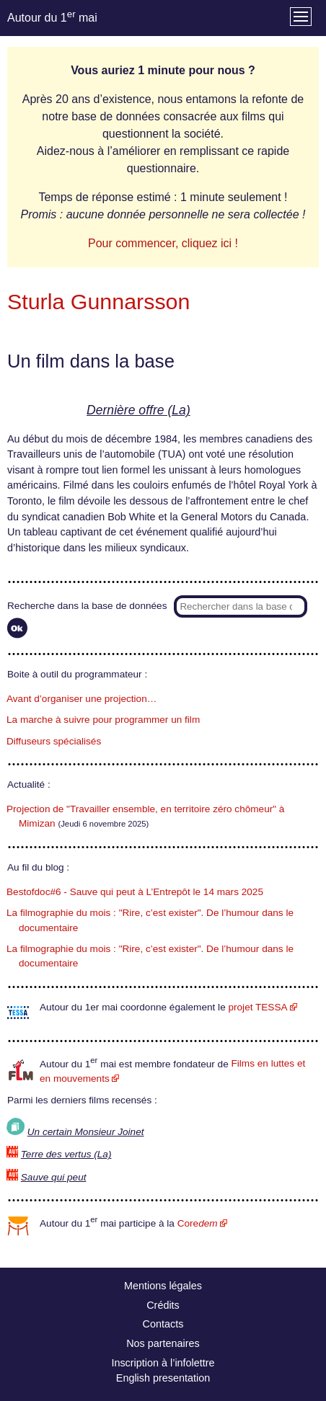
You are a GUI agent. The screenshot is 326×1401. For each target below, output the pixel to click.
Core (197, 1223)
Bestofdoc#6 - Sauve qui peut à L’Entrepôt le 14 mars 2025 (134, 891)
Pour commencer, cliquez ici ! (163, 243)
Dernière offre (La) (138, 410)
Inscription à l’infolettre (162, 1363)
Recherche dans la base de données (87, 605)
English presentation (163, 1378)
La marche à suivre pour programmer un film (103, 719)
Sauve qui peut (54, 1177)
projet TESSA (257, 1007)
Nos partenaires (163, 1343)
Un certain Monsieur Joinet (85, 1131)
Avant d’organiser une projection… (81, 698)
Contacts (163, 1324)
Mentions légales (163, 1285)
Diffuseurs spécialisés (53, 741)
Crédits (163, 1305)
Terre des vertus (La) (66, 1154)
